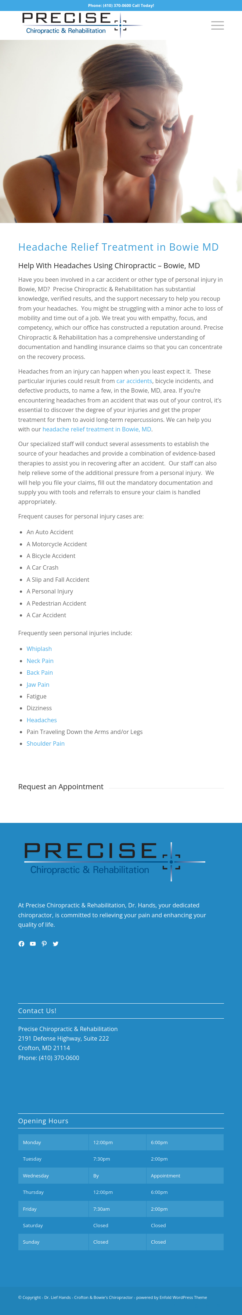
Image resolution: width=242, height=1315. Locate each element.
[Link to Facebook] (174, 1305)
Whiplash (39, 649)
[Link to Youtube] (196, 1305)
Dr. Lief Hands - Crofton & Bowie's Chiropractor (88, 1297)
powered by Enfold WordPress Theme (171, 1297)
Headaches (41, 720)
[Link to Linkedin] (207, 1305)
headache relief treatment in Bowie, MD (97, 429)
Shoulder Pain (45, 743)
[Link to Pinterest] (218, 1305)
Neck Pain (40, 661)
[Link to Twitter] (185, 1305)
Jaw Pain (37, 685)
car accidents (134, 381)
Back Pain (39, 672)
